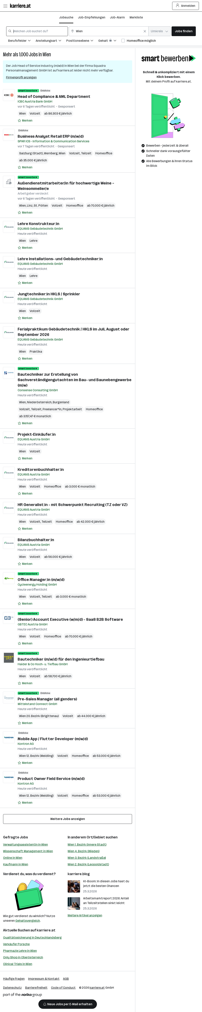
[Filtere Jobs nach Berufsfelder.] (22, 41)
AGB (66, 979)
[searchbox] (37, 31)
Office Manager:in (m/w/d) (41, 579)
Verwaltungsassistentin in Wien (25, 844)
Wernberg (51, 153)
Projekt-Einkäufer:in (37, 434)
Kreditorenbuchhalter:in (41, 469)
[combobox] (37, 31)
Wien (47, 54)
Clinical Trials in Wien (17, 964)
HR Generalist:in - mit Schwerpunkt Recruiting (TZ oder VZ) (72, 504)
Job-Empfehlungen (91, 17)
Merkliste (136, 17)
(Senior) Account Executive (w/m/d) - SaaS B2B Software (70, 619)
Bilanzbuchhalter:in (36, 539)
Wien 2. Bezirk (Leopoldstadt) (88, 864)
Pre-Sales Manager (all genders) (47, 699)
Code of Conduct (63, 987)
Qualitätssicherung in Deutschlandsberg (32, 937)
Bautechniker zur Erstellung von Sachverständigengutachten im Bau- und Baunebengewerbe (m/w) (74, 380)
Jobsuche (66, 17)
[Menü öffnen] (5, 5)
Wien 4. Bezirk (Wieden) (83, 851)
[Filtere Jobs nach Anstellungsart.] (51, 41)
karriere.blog (79, 874)
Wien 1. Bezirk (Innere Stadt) (87, 844)
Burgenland (61, 402)
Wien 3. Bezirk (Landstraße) (87, 858)
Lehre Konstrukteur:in (38, 223)
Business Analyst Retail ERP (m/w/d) (51, 136)
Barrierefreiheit (36, 987)
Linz (30, 205)
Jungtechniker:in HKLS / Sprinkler (49, 294)
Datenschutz (12, 987)
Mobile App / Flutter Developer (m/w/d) (53, 738)
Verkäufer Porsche (16, 944)
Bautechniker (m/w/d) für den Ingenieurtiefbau (61, 659)
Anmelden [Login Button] (185, 5)
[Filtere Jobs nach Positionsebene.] (82, 41)
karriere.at (46, 930)
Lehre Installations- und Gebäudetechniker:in (60, 258)
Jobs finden (184, 31)
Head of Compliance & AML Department (54, 96)
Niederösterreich (39, 402)
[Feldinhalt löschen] (144, 31)
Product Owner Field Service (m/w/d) (51, 778)
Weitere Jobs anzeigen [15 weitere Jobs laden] (67, 819)
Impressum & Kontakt (44, 979)
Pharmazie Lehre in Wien (20, 951)
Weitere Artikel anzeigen (85, 915)
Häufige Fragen (14, 979)
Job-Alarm (117, 17)
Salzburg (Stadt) (31, 153)
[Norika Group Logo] (22, 995)
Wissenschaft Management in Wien (28, 851)
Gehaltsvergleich (27, 920)
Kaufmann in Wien (15, 864)
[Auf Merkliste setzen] (25, 120)
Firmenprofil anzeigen (21, 77)
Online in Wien (12, 858)
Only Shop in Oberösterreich (23, 957)
